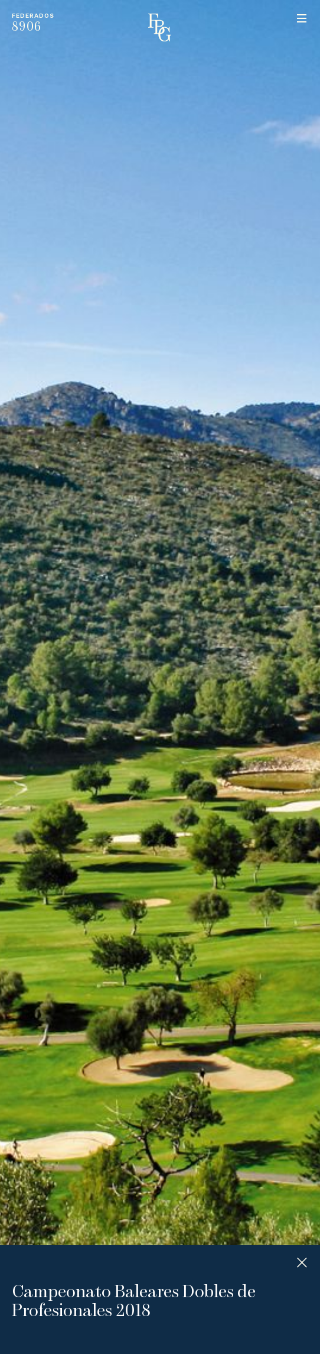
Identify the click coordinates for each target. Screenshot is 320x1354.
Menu (301, 18)
